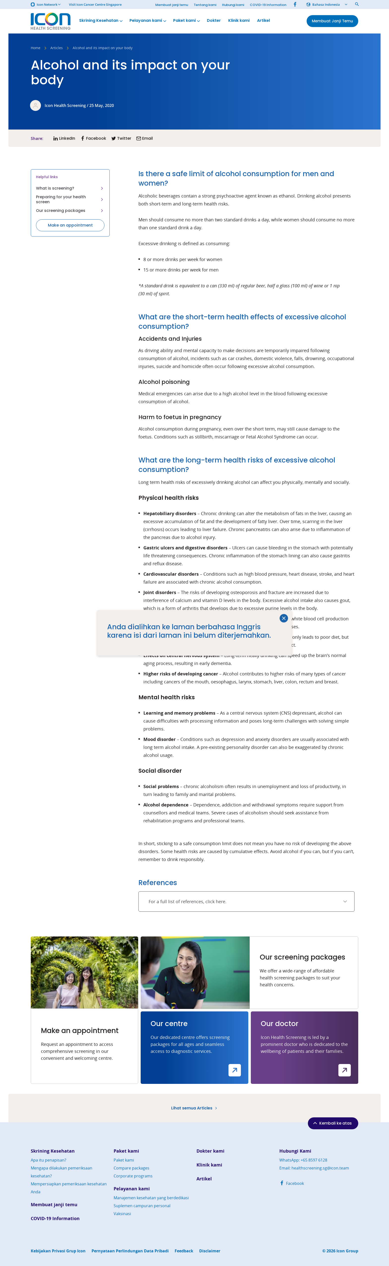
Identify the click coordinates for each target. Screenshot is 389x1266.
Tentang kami (205, 4)
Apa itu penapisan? (48, 1160)
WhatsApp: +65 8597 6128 (303, 1160)
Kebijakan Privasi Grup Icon (58, 1251)
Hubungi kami (233, 4)
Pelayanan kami (148, 21)
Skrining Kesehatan (101, 21)
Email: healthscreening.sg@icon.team (314, 1168)
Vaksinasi (122, 1213)
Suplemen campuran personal (142, 1205)
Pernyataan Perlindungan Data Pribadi (130, 1251)
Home (35, 48)
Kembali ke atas (332, 1123)
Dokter (214, 21)
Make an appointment (70, 225)
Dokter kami (210, 1151)
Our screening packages (70, 210)
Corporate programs (133, 1176)
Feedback (184, 1251)
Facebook (291, 1183)
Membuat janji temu (171, 4)
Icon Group (347, 1251)
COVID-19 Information (268, 4)
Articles (56, 48)
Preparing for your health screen (70, 199)
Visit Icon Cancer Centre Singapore (95, 4)
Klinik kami (239, 21)
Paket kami (187, 21)
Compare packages (131, 1168)
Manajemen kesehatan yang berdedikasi (151, 1197)
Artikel (263, 21)
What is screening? (70, 188)
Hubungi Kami (295, 1151)
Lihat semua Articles (194, 1108)
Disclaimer (209, 1251)
